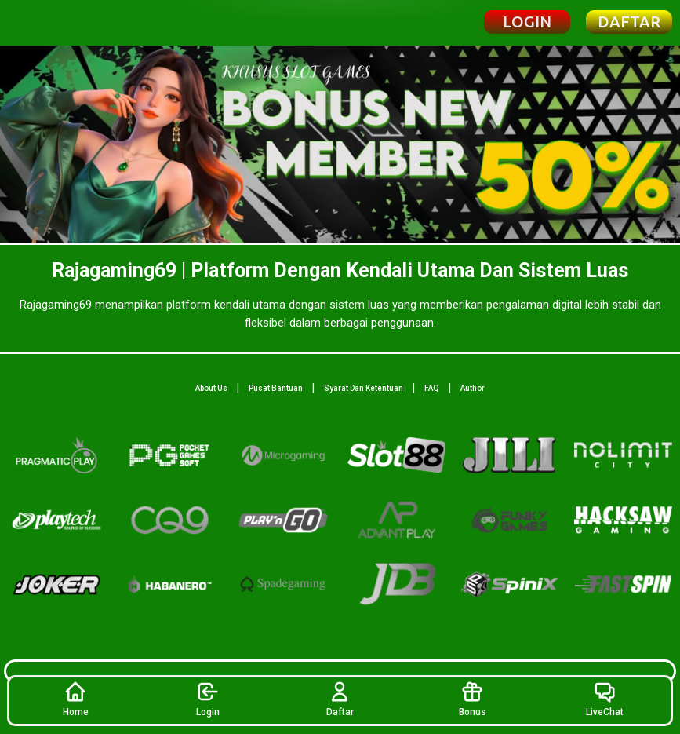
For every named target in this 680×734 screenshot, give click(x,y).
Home (76, 699)
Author (472, 388)
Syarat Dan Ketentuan (363, 388)
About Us (211, 388)
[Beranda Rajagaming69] (68, 22)
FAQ (431, 388)
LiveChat (605, 699)
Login (208, 699)
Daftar (340, 699)
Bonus (472, 699)
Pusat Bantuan (276, 388)
